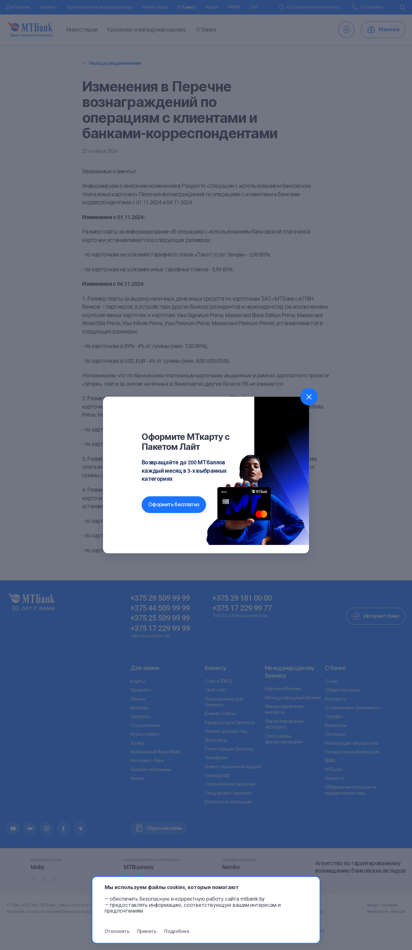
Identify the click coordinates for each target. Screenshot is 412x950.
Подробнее (176, 931)
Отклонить (117, 931)
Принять (146, 931)
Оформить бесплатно (173, 504)
